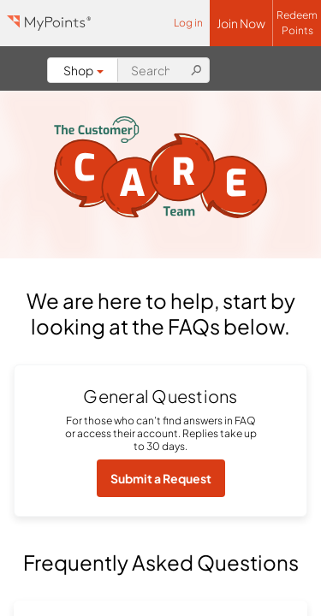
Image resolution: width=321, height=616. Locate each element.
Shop (83, 70)
